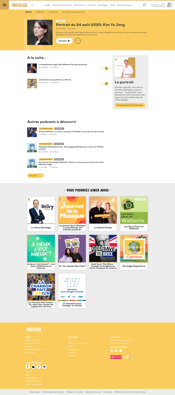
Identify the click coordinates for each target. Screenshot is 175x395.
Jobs (27, 375)
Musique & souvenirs (62, 5)
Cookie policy (108, 392)
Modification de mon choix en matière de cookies (130, 392)
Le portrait (53, 12)
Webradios (30, 346)
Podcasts (40, 12)
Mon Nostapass (124, 5)
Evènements (72, 350)
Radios (29, 12)
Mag (69, 340)
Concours (91, 5)
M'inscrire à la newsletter (119, 343)
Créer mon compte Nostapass (121, 340)
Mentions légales (34, 392)
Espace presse (31, 378)
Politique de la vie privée (75, 392)
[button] (35, 176)
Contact (29, 372)
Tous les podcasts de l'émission (130, 105)
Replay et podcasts (33, 343)
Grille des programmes (34, 350)
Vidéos (70, 346)
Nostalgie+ (103, 5)
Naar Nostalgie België (34, 384)
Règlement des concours (93, 392)
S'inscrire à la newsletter (77, 343)
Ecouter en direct (32, 340)
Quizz (112, 5)
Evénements (79, 5)
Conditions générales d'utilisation (53, 392)
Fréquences (30, 353)
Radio (48, 5)
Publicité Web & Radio (34, 381)
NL (31, 5)
